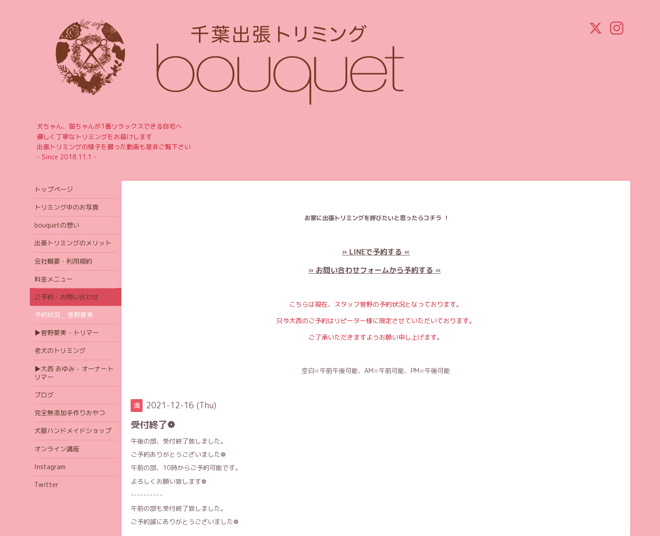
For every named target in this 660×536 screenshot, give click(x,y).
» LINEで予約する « (376, 252)
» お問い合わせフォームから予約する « (374, 270)
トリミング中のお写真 (66, 207)
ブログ (44, 394)
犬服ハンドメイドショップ (72, 430)
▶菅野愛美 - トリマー (66, 332)
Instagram (50, 466)
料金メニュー (53, 279)
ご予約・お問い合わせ (66, 296)
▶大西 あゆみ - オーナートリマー (74, 372)
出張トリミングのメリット (72, 242)
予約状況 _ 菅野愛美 (63, 314)
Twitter (46, 484)
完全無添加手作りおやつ (69, 412)
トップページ (53, 189)
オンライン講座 (56, 448)
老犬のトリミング (60, 350)
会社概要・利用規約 (63, 261)
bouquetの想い (56, 225)
